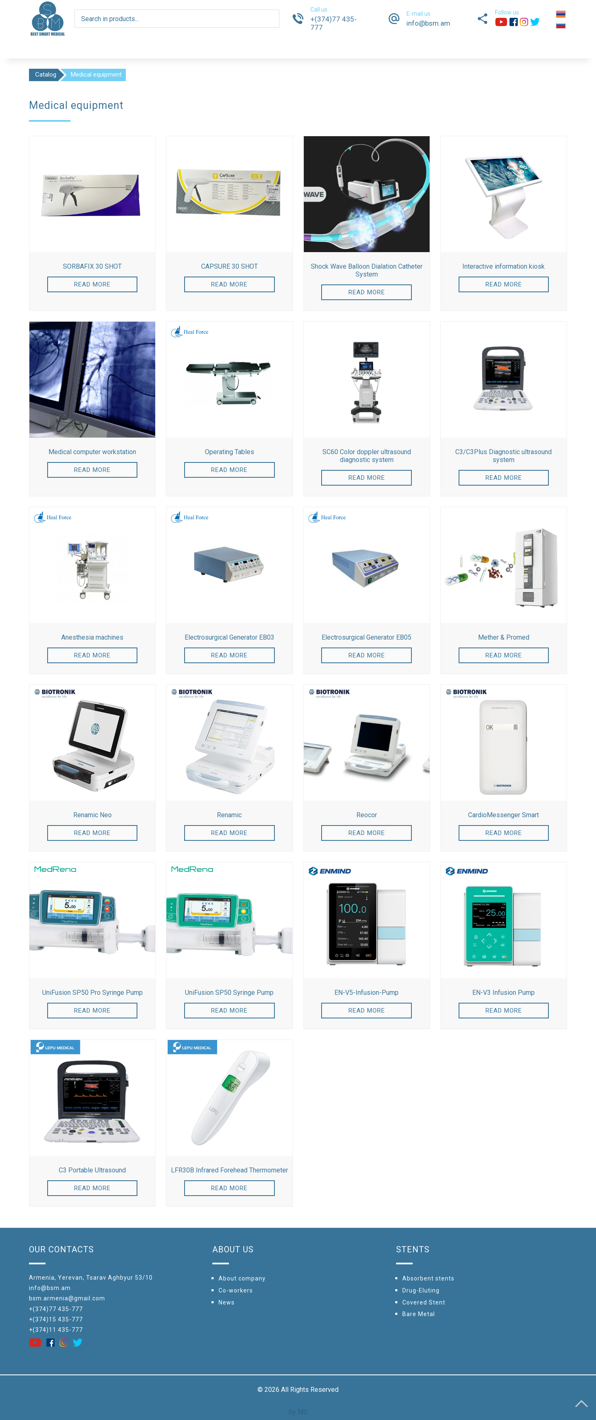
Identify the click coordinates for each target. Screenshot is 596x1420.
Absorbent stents (428, 1278)
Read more (92, 284)
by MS (298, 1412)
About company (242, 1278)
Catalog (45, 74)
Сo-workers (236, 1290)
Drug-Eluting (421, 1290)
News (227, 1302)
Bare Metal (418, 1314)
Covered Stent (423, 1302)
